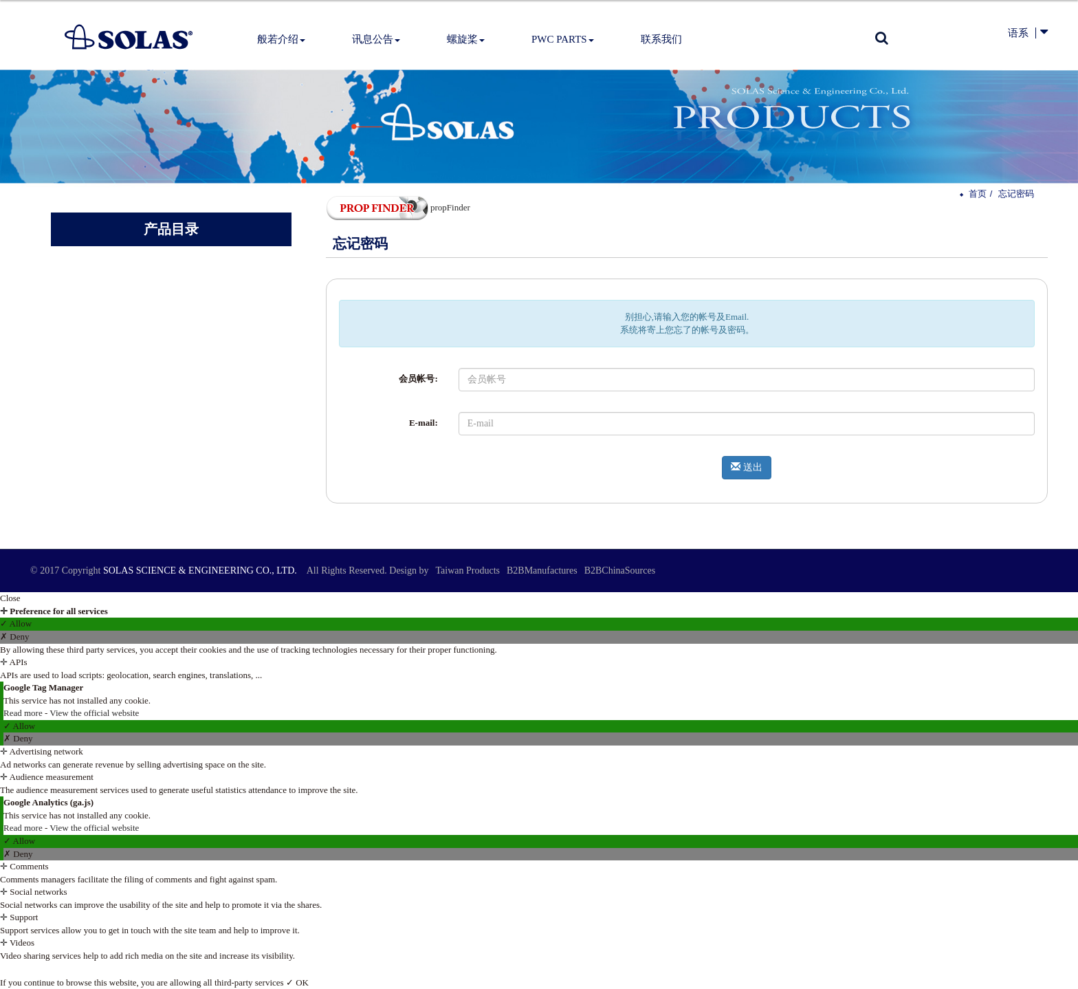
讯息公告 (376, 39)
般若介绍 (281, 39)
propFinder (398, 207)
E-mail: (423, 422)
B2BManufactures (542, 570)
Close (10, 598)
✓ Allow (16, 623)
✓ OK (297, 982)
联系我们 (661, 39)
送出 (746, 466)
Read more (24, 713)
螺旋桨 (466, 39)
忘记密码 (1016, 193)
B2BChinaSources (619, 570)
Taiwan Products (467, 570)
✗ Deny (14, 636)
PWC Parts (562, 39)
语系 (1018, 33)
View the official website (94, 713)
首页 (978, 193)
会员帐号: (418, 378)
